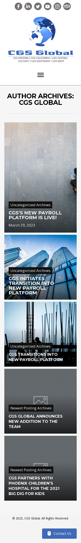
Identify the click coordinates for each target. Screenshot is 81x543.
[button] (18, 6)
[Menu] (41, 75)
